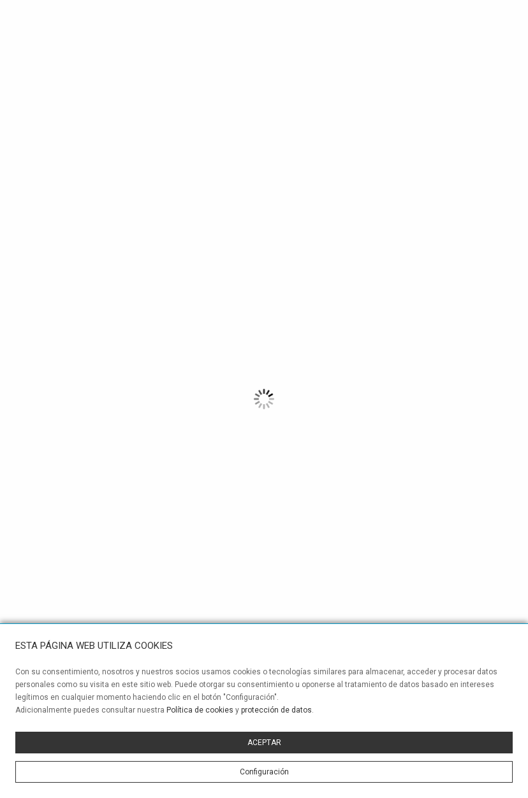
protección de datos (276, 710)
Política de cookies (199, 710)
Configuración (264, 771)
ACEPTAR (264, 742)
